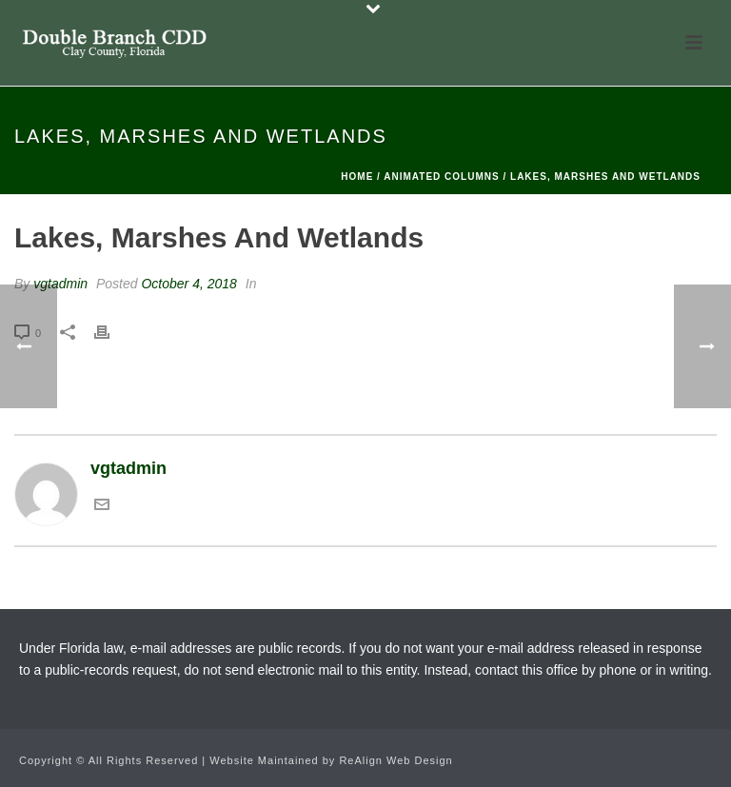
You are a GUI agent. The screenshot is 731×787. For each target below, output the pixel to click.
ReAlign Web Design (395, 760)
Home (357, 176)
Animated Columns (441, 176)
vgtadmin (60, 283)
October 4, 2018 (188, 283)
